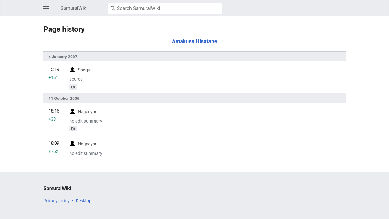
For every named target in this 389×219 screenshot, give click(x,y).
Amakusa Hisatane (194, 41)
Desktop (83, 200)
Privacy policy (56, 200)
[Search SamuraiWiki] (165, 8)
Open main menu (48, 11)
